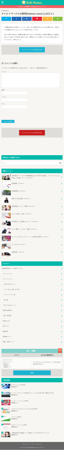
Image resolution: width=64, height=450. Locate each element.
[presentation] (14, 114)
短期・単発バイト (8, 342)
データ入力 (14, 245)
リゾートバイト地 (9, 295)
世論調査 (13, 184)
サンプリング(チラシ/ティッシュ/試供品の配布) (25, 237)
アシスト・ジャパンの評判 (19, 401)
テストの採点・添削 (17, 215)
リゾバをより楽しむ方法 (11, 289)
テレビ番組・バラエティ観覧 (19, 230)
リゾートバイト (8, 279)
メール (3, 97)
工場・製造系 (7, 315)
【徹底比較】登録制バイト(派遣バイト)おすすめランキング (30, 433)
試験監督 (13, 253)
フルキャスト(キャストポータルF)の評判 (24, 409)
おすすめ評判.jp (31, 447)
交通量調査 (14, 192)
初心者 (6, 300)
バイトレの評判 (16, 417)
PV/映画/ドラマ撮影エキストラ (20, 222)
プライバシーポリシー (36, 444)
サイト (3, 104)
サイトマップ (25, 444)
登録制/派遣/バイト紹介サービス (12, 268)
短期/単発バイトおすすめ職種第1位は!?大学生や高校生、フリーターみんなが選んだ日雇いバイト (30, 177)
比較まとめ (6, 321)
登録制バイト (7, 336)
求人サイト (6, 326)
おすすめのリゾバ (9, 284)
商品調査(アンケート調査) (18, 207)
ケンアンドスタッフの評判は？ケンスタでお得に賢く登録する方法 (32, 393)
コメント (3, 71)
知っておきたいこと (10, 305)
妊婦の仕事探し (8, 310)
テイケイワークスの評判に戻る (32, 50)
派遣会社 (5, 331)
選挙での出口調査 (16, 199)
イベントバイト (8, 274)
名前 (3, 90)
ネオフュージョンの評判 (19, 425)
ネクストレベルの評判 (18, 385)
